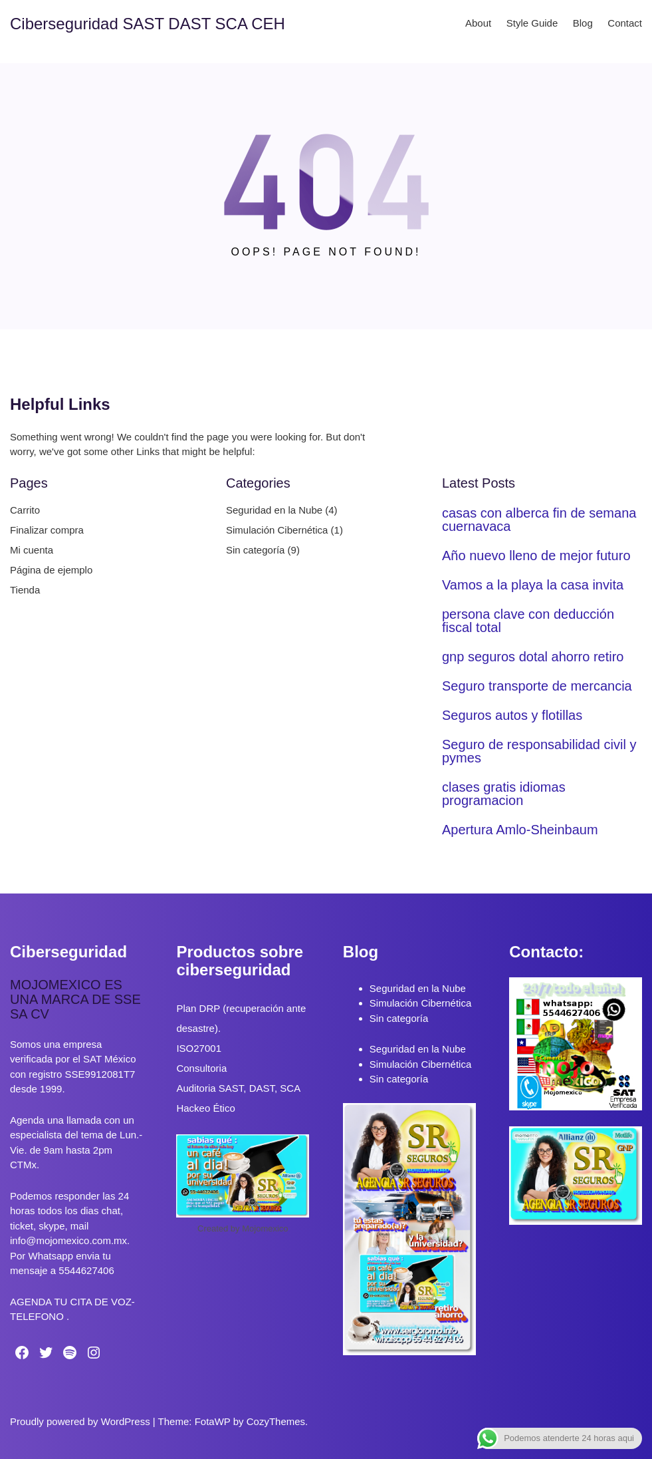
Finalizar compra (47, 530)
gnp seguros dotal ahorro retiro (533, 656)
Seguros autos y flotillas (512, 715)
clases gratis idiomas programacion (504, 793)
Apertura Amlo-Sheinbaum (520, 829)
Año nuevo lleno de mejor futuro (536, 555)
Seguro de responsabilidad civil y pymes (539, 751)
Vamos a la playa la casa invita (532, 584)
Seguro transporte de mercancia (537, 686)
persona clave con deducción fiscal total (528, 620)
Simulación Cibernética (277, 530)
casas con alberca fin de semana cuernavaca (539, 519)
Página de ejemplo (51, 569)
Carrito (25, 510)
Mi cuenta (31, 550)
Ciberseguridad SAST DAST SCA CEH (147, 24)
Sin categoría (255, 550)
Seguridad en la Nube (274, 510)
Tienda (25, 589)
